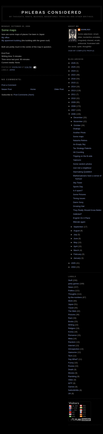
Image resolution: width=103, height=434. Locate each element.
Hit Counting (78, 152)
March (77, 250)
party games (73, 283)
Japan (12, 70)
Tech (70, 356)
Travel (71, 308)
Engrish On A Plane (81, 218)
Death (70, 369)
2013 (73, 90)
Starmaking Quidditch (82, 172)
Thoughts (72, 294)
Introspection (73, 349)
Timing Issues (79, 198)
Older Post (59, 89)
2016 (73, 79)
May (76, 242)
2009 (73, 102)
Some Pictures (79, 194)
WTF (70, 383)
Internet (71, 345)
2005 (73, 263)
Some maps (78, 136)
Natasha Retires (80, 140)
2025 (73, 67)
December (78, 117)
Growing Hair (79, 206)
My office (5, 37)
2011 (73, 94)
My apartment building (11, 40)
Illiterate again (79, 222)
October (77, 125)
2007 (73, 110)
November (78, 121)
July (76, 234)
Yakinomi (77, 160)
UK (69, 393)
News (70, 287)
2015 (73, 82)
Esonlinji (85, 29)
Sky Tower (77, 183)
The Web (72, 311)
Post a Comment (9, 85)
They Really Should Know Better (87, 210)
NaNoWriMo (73, 390)
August (77, 231)
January (77, 258)
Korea (70, 332)
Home (33, 89)
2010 (73, 98)
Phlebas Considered (52, 12)
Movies (71, 373)
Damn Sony (78, 202)
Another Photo (79, 132)
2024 (73, 71)
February (78, 254)
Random (72, 342)
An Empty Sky (79, 144)
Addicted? (77, 214)
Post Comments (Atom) (24, 95)
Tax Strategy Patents (82, 148)
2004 (73, 267)
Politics (71, 290)
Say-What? (73, 359)
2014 (73, 86)
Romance (72, 335)
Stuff (70, 280)
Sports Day (78, 186)
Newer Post (7, 89)
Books (71, 321)
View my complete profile (81, 51)
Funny (71, 363)
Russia (71, 366)
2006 (73, 114)
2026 (73, 63)
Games (71, 387)
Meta (70, 338)
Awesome (72, 352)
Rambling (72, 376)
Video (70, 380)
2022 (73, 75)
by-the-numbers (75, 297)
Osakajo (76, 129)
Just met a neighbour (82, 168)
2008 (73, 106)
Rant (70, 318)
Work (70, 301)
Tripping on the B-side (82, 156)
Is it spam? (78, 190)
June (76, 238)
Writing (71, 325)
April (76, 246)
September (79, 227)
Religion (71, 328)
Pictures (71, 314)
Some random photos (82, 164)
